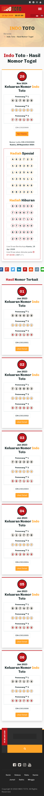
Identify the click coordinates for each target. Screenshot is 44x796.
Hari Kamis (22, 134)
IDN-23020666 (22, 127)
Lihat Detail (22, 349)
